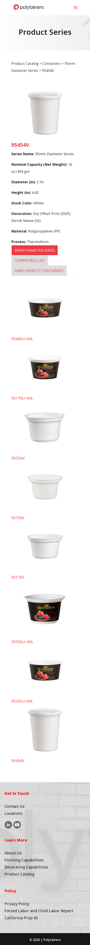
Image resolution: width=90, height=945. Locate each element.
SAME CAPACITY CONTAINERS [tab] (39, 270)
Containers (51, 63)
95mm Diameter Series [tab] (35, 250)
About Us (13, 853)
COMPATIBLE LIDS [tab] (30, 260)
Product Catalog (25, 63)
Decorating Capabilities (26, 867)
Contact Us (14, 806)
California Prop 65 (21, 917)
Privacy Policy (16, 903)
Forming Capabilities (24, 860)
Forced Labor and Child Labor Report (38, 910)
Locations (13, 813)
